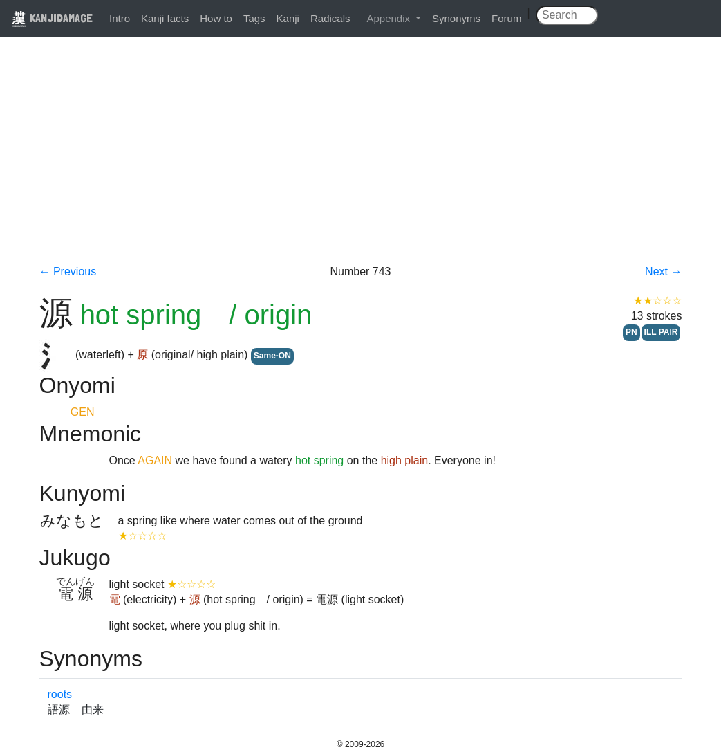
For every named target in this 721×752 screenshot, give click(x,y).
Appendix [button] (389, 18)
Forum (506, 18)
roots (60, 694)
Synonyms (456, 18)
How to (216, 18)
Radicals (330, 18)
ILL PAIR (661, 332)
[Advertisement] (360, 160)
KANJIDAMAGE (52, 17)
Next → (663, 271)
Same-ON (272, 355)
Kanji (288, 18)
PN (631, 332)
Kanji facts (165, 18)
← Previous (68, 271)
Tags (254, 18)
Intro (119, 18)
